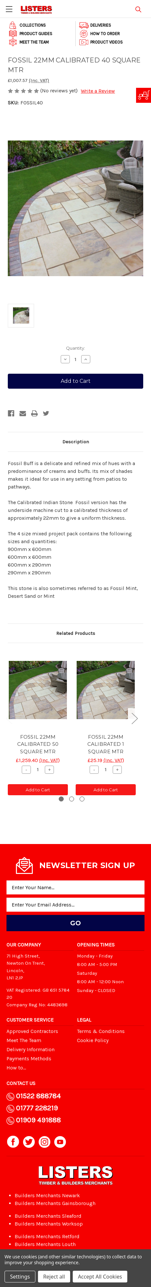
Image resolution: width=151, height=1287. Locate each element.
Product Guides (30, 34)
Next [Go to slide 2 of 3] (134, 718)
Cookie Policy (92, 1040)
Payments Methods (28, 1058)
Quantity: (75, 348)
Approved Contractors (32, 1031)
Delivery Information (30, 1049)
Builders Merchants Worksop (49, 1224)
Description (75, 442)
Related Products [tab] (75, 633)
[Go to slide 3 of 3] (82, 799)
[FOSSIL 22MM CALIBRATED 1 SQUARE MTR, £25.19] (106, 690)
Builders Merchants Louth (45, 1244)
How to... (16, 1068)
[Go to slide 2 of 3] (71, 799)
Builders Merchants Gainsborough (55, 1203)
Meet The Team (28, 42)
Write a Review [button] (98, 91)
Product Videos (101, 42)
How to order (99, 34)
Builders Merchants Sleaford (48, 1216)
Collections (27, 25)
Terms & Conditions (101, 1031)
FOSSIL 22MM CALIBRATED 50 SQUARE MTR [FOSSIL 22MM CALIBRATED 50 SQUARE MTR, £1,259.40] (37, 744)
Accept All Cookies (100, 1276)
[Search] (138, 8)
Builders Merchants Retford (47, 1236)
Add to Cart (38, 789)
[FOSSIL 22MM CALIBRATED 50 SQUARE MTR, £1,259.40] (38, 690)
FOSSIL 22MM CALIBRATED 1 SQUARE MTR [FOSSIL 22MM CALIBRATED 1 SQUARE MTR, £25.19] (105, 744)
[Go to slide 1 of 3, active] (61, 799)
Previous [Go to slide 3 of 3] (8, 718)
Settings (20, 1276)
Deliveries (95, 25)
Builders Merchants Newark (47, 1195)
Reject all (54, 1276)
